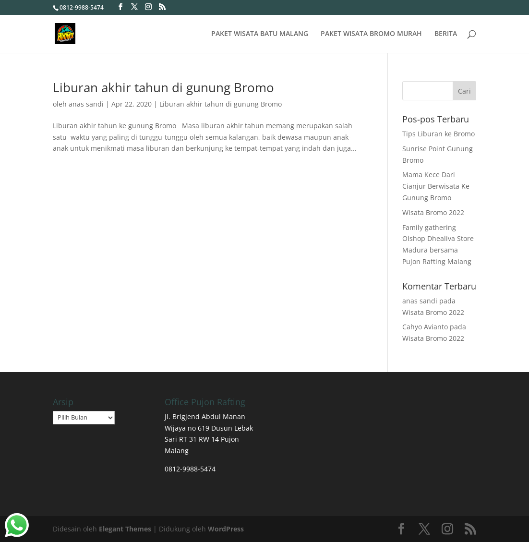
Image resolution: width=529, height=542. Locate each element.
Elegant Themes (125, 528)
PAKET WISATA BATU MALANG (259, 34)
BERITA (445, 34)
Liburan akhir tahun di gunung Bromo (163, 87)
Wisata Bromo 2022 (433, 212)
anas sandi (86, 103)
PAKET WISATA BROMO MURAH (371, 34)
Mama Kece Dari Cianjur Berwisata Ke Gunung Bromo (435, 186)
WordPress (226, 528)
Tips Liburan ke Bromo (438, 133)
